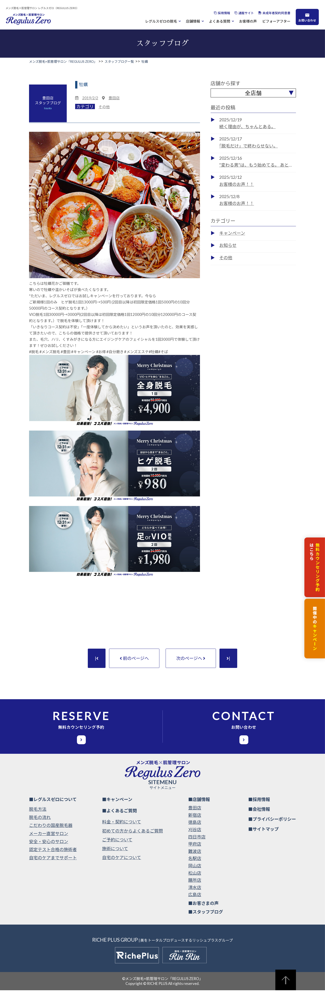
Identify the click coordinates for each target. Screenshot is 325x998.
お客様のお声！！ (236, 184)
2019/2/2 (90, 98)
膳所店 (194, 887)
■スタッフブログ (205, 919)
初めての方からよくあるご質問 (132, 838)
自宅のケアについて (121, 865)
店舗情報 (193, 21)
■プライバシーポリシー (272, 826)
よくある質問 (219, 21)
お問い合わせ (307, 20)
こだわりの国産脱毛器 (50, 833)
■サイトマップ (263, 836)
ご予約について (117, 847)
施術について (115, 856)
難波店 (194, 858)
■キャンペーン (117, 806)
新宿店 (194, 822)
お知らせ (228, 245)
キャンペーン (232, 233)
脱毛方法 (37, 816)
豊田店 (113, 98)
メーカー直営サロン (48, 841)
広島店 (194, 902)
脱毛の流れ (40, 824)
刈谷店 (194, 837)
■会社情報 (259, 816)
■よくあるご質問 (119, 818)
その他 (104, 106)
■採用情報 (259, 806)
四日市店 (197, 844)
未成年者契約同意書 (276, 13)
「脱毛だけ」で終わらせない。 (248, 145)
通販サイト (246, 13)
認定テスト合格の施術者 (53, 857)
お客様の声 (248, 21)
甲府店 (194, 851)
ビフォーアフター (276, 21)
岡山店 (194, 873)
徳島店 (194, 830)
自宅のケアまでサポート (53, 865)
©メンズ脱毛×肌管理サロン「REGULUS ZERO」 (162, 986)
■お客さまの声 (203, 910)
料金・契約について (121, 829)
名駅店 (194, 866)
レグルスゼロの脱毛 (161, 21)
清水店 (194, 895)
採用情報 (224, 13)
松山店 (194, 880)
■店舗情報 (199, 806)
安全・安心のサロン (48, 849)
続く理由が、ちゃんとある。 (247, 126)
